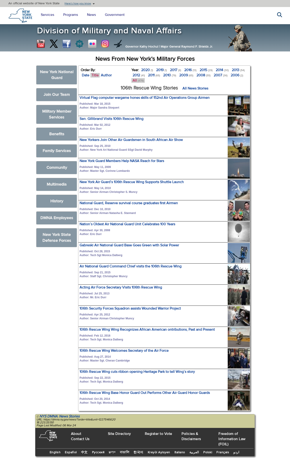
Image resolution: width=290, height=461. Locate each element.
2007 (220, 75)
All (138, 80)
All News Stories (195, 88)
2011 (154, 75)
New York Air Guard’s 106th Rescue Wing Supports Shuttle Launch (132, 182)
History (56, 201)
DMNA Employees (56, 218)
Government (115, 14)
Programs (70, 14)
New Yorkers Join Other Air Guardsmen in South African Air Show (131, 140)
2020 (147, 70)
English (55, 452)
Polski (207, 452)
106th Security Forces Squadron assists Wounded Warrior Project (130, 308)
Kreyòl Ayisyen (159, 452)
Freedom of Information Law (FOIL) (232, 439)
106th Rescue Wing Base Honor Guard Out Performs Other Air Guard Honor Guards (145, 393)
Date (85, 75)
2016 (190, 70)
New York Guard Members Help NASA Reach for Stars (122, 161)
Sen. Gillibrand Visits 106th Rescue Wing (111, 118)
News (91, 14)
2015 (206, 70)
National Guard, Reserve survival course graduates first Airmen (129, 203)
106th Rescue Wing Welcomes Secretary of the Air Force (124, 350)
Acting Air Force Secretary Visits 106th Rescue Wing (121, 287)
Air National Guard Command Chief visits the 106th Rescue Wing (130, 266)
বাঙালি (124, 452)
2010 (169, 75)
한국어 (138, 452)
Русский (98, 452)
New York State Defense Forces (56, 237)
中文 (84, 452)
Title (95, 75)
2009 (186, 75)
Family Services (57, 150)
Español (71, 452)
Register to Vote (158, 434)
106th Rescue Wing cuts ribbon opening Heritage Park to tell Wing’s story (137, 371)
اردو (236, 452)
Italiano (179, 452)
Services (47, 14)
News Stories (69, 416)
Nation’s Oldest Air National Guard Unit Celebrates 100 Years (127, 224)
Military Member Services (56, 114)
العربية (194, 452)
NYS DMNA (48, 416)
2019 (161, 70)
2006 (237, 75)
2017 (175, 70)
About (76, 434)
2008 (203, 75)
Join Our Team (57, 94)
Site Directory (119, 434)
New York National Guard (56, 74)
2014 (222, 70)
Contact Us (80, 439)
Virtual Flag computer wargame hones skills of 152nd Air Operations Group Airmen (145, 97)
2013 (238, 70)
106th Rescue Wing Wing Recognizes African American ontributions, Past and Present (147, 329)
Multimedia (57, 184)
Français (222, 452)
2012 (139, 75)
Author (106, 75)
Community (56, 167)
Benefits (56, 134)
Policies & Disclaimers (191, 436)
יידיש (112, 452)
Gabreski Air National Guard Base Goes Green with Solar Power (129, 245)
